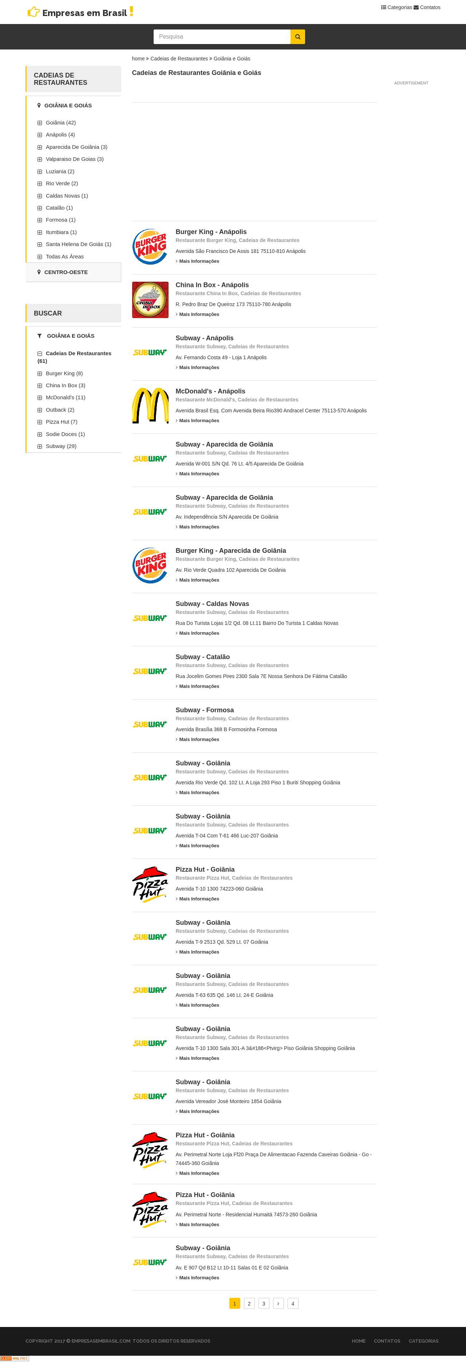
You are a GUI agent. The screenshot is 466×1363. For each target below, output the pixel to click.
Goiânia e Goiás (232, 59)
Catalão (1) (59, 208)
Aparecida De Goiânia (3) (76, 147)
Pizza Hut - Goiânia (205, 869)
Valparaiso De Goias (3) (75, 159)
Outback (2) (60, 410)
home (138, 59)
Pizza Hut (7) (62, 422)
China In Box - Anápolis (212, 285)
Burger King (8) (64, 373)
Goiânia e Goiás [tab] (64, 105)
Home (359, 1341)
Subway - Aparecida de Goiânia (224, 444)
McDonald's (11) (66, 397)
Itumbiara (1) (61, 232)
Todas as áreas (65, 256)
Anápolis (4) (60, 134)
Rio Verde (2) (62, 183)
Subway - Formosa (205, 710)
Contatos (427, 7)
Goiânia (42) (61, 122)
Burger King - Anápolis (211, 231)
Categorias (396, 7)
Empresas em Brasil (80, 13)
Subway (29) (61, 446)
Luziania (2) (60, 171)
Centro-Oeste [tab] (62, 272)
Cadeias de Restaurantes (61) (74, 357)
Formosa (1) (61, 220)
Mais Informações (198, 261)
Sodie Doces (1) (65, 434)
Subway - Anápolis (205, 338)
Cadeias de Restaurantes (179, 59)
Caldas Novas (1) (67, 196)
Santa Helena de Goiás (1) (78, 244)
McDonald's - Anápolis (211, 391)
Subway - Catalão (203, 657)
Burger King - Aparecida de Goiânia (231, 550)
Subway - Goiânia (203, 763)
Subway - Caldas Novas (212, 603)
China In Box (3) (65, 385)
